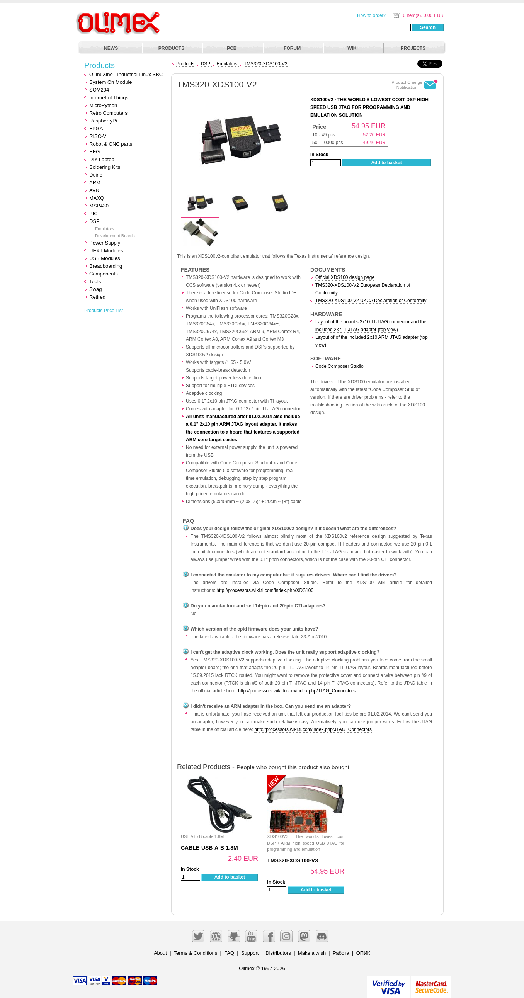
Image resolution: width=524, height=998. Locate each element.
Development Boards (115, 235)
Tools (95, 281)
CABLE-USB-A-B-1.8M (209, 848)
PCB (231, 48)
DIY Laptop (101, 159)
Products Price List (103, 310)
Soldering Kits (104, 167)
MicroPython (103, 105)
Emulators (104, 228)
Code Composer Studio (339, 366)
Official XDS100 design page (344, 277)
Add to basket (386, 162)
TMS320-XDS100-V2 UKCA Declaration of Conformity (370, 300)
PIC (93, 213)
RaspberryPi (103, 121)
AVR (94, 190)
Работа (341, 953)
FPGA (96, 128)
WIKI (352, 48)
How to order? (371, 15)
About (160, 953)
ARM (94, 182)
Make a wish (312, 953)
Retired (97, 297)
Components (103, 274)
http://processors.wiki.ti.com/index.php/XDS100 (264, 590)
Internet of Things (108, 97)
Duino (95, 175)
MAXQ (96, 198)
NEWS (111, 48)
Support (250, 953)
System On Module (110, 82)
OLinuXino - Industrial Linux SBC (126, 74)
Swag (95, 289)
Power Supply (104, 243)
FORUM (292, 48)
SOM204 (99, 90)
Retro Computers (108, 113)
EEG (94, 152)
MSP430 (99, 206)
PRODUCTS (171, 48)
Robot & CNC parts (110, 144)
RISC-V (97, 136)
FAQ (229, 953)
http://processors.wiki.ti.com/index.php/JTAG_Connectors (296, 691)
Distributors (278, 953)
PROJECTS (413, 48)
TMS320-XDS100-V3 (292, 860)
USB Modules (104, 258)
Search (428, 27)
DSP (94, 221)
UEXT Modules (106, 250)
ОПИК (363, 953)
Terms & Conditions (196, 953)
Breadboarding (105, 266)
